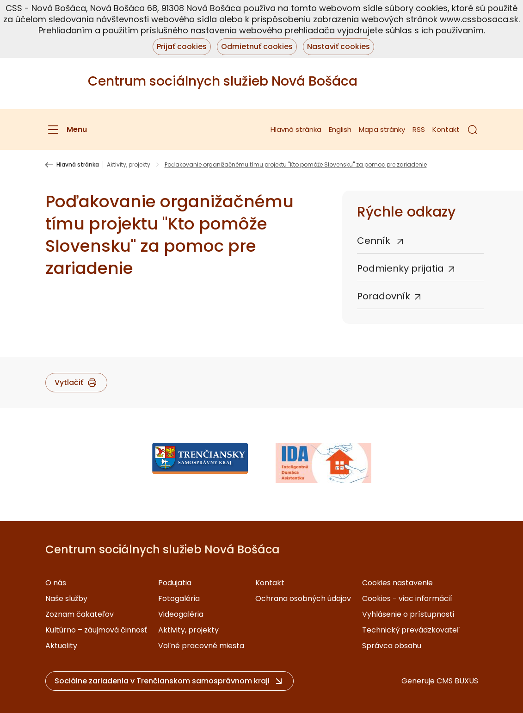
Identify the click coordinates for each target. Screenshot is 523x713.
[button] (472, 129)
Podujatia (174, 582)
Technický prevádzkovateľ (411, 630)
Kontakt (446, 129)
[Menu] (66, 129)
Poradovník (383, 296)
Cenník (375, 240)
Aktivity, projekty (128, 164)
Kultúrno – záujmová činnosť (96, 630)
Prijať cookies (182, 46)
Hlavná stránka (296, 129)
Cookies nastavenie (397, 582)
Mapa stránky (382, 129)
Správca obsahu (391, 645)
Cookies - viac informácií (407, 598)
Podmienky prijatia (400, 268)
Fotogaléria (179, 598)
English (340, 129)
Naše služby (66, 598)
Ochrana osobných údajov (303, 598)
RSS (418, 129)
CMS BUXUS (457, 681)
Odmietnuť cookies (257, 46)
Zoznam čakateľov (79, 614)
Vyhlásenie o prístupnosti (408, 614)
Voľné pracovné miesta (201, 645)
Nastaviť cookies (338, 46)
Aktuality (61, 645)
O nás (55, 582)
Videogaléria (180, 614)
